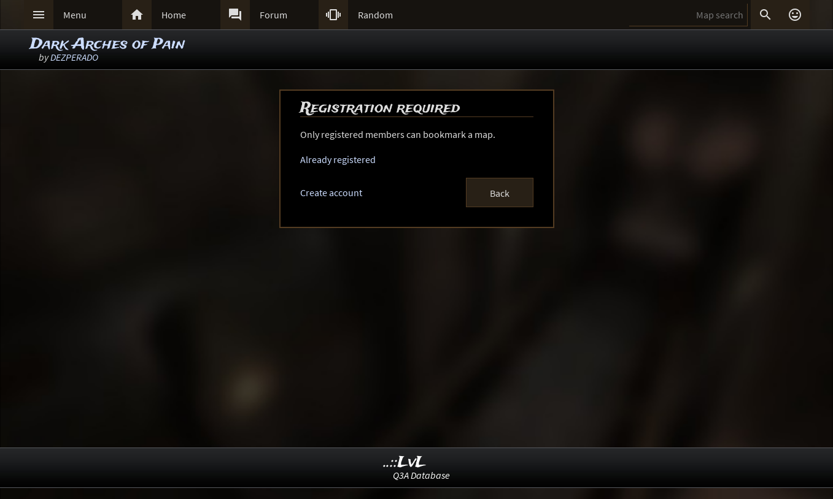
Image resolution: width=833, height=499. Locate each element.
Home (173, 15)
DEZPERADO (74, 57)
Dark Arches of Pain (107, 44)
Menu (75, 15)
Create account (331, 192)
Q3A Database (421, 475)
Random (375, 15)
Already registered (338, 159)
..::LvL (404, 462)
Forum (273, 15)
